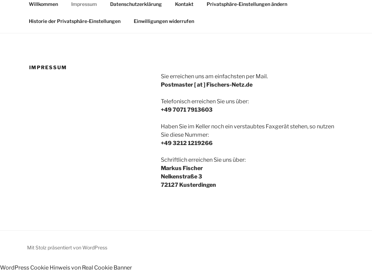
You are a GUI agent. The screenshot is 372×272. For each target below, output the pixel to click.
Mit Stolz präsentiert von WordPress (67, 247)
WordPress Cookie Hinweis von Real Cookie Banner (66, 267)
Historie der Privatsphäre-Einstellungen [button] (75, 21)
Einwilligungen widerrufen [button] (164, 21)
